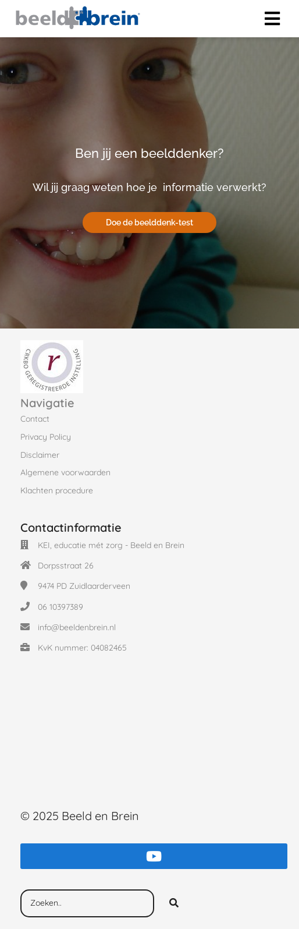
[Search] (174, 903)
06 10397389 (60, 607)
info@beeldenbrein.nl (77, 627)
